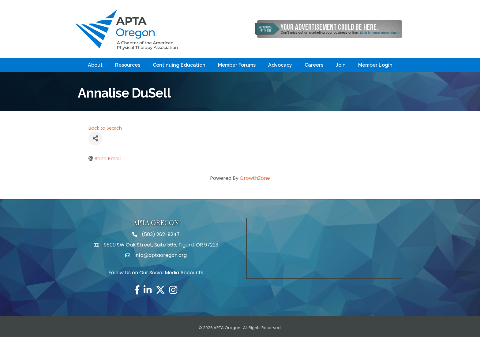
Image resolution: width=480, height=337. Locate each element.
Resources (127, 65)
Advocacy (280, 65)
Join (341, 65)
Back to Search (105, 128)
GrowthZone (255, 178)
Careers (314, 65)
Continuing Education (179, 65)
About (95, 65)
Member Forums (237, 65)
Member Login (375, 65)
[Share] (95, 138)
